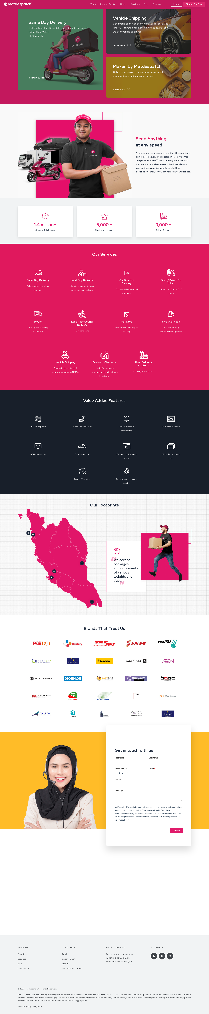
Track (64, 954)
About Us (22, 954)
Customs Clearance (104, 362)
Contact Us (23, 968)
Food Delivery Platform (143, 364)
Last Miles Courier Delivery (82, 323)
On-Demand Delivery (126, 282)
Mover (38, 321)
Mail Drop (126, 321)
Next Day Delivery (82, 280)
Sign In (65, 963)
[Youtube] (171, 956)
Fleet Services (171, 321)
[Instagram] (163, 956)
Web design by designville (30, 1006)
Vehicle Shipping (65, 362)
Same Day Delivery (38, 280)
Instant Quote (69, 958)
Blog (20, 963)
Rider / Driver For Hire (171, 282)
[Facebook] (155, 956)
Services (22, 958)
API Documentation (72, 968)
